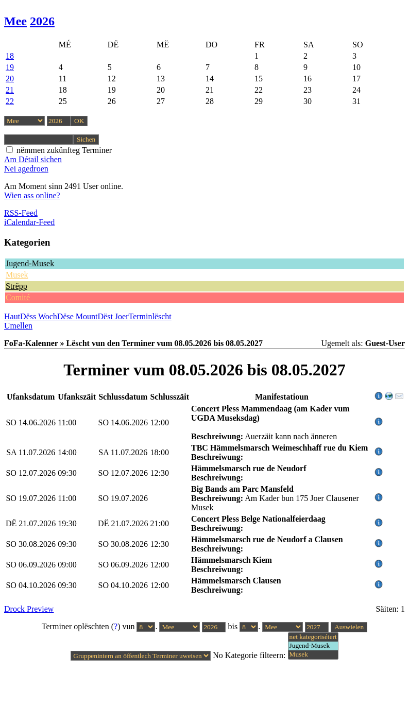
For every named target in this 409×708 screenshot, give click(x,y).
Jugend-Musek (30, 263)
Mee (15, 21)
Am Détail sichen (33, 159)
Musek (17, 274)
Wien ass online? (32, 195)
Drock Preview (29, 609)
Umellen (18, 325)
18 (10, 55)
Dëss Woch (38, 316)
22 (10, 101)
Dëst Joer (113, 316)
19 (10, 67)
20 (10, 78)
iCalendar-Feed (29, 222)
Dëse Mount (77, 316)
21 (10, 89)
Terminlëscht (150, 316)
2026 (42, 21)
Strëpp (16, 286)
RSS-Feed (21, 213)
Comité (18, 297)
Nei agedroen (26, 168)
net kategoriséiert (313, 637)
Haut (12, 316)
